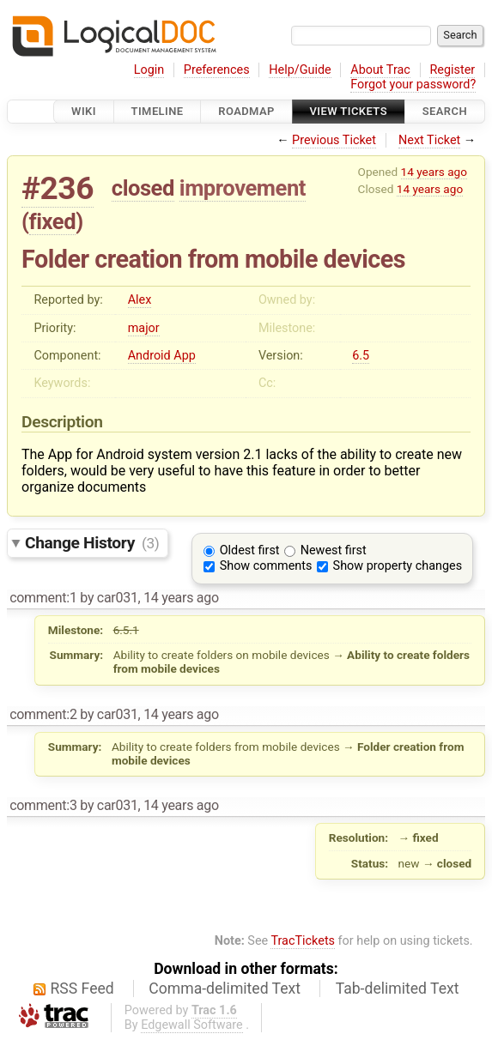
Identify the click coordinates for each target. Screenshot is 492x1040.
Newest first (334, 550)
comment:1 (42, 598)
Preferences (217, 70)
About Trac (380, 70)
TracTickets (302, 941)
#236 (57, 188)
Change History (92, 543)
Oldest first (250, 550)
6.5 (360, 355)
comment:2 (42, 714)
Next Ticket (429, 140)
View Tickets (348, 111)
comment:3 (42, 805)
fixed (52, 221)
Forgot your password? (413, 84)
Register (452, 70)
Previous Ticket (334, 140)
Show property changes (397, 566)
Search (444, 111)
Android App (162, 355)
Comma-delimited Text (225, 988)
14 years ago (434, 171)
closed (143, 188)
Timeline (157, 111)
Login (149, 70)
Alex (140, 300)
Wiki (83, 111)
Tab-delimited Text (397, 988)
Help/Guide (300, 70)
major (144, 328)
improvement (242, 188)
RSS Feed (82, 988)
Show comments (266, 566)
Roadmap (246, 111)
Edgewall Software (192, 1025)
